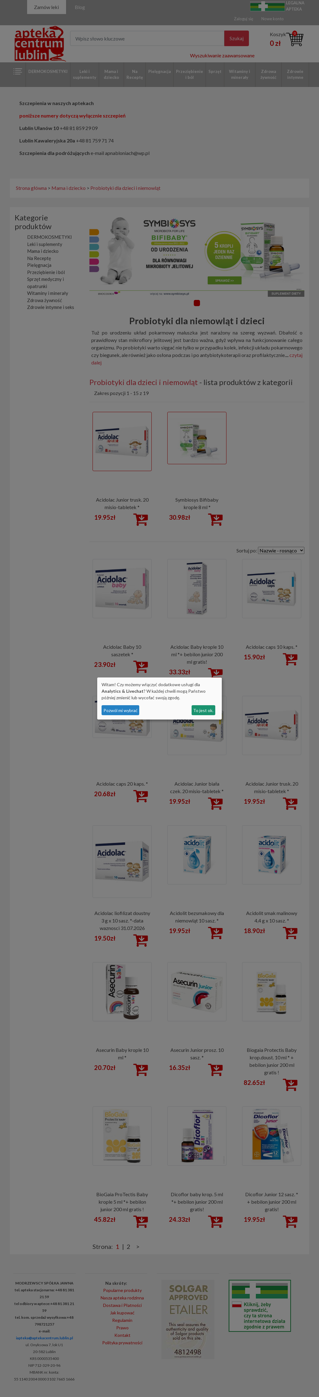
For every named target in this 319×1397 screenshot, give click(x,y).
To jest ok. (203, 710)
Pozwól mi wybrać (120, 710)
